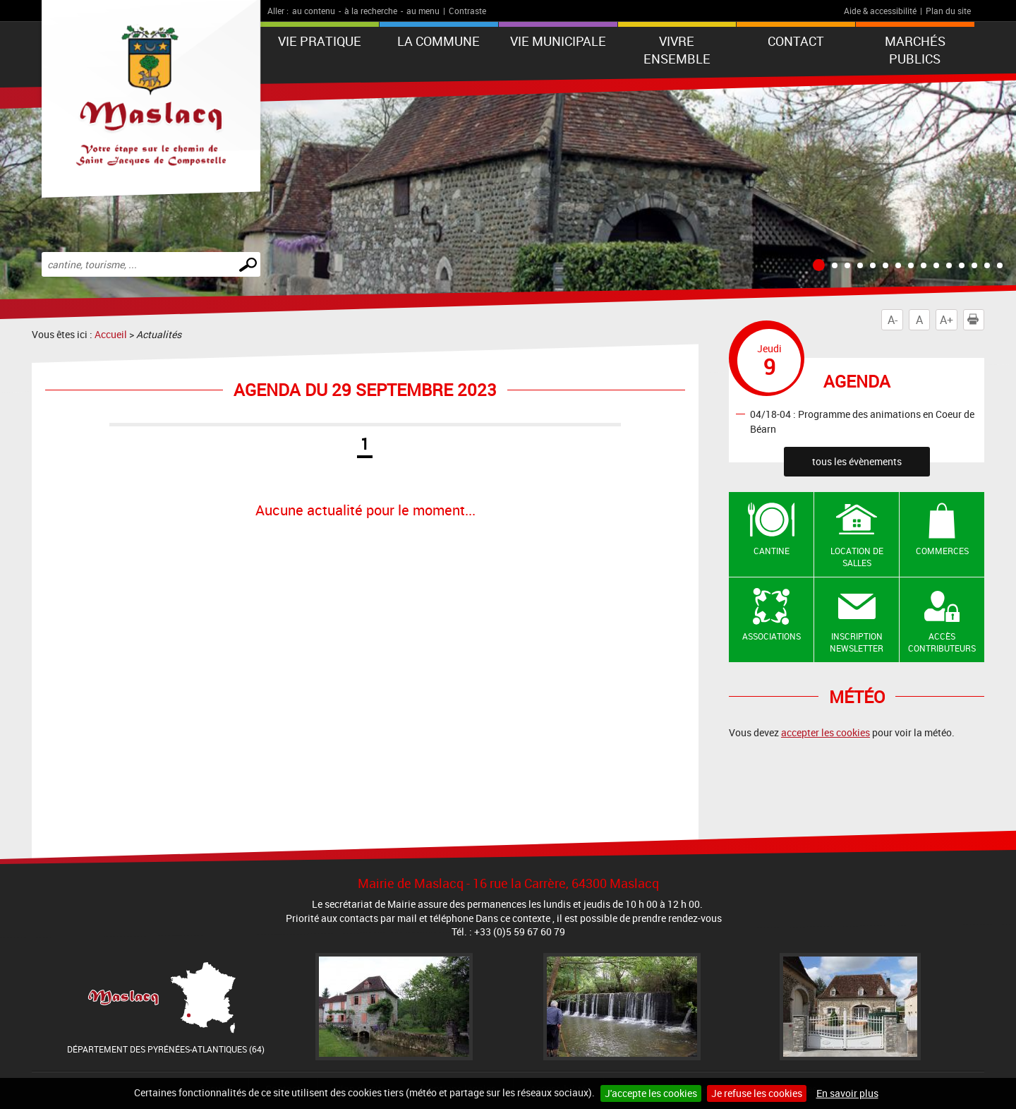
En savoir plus (847, 1093)
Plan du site (948, 10)
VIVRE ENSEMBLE (676, 49)
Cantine (772, 550)
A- (892, 320)
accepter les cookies (825, 732)
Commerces (942, 550)
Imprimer (975, 320)
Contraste (467, 10)
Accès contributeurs (942, 642)
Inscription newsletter (856, 642)
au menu (423, 10)
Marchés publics (915, 49)
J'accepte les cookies (651, 1093)
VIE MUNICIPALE (558, 40)
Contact (796, 40)
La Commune (438, 40)
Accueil (111, 334)
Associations (771, 636)
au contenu (313, 10)
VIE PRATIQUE (319, 40)
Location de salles (856, 556)
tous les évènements (857, 461)
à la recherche (370, 10)
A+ (946, 320)
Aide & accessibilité (880, 10)
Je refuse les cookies (756, 1093)
